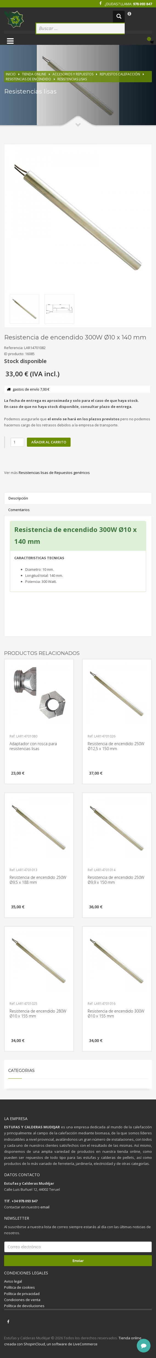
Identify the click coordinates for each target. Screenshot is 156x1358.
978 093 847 (142, 3)
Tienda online (34, 74)
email (44, 1207)
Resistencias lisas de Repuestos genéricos (54, 472)
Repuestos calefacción (120, 74)
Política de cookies (19, 1287)
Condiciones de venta (22, 1299)
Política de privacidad (22, 1293)
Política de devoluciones (24, 1305)
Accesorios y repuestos (72, 74)
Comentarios (19, 509)
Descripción (18, 498)
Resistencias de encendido (28, 79)
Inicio (11, 74)
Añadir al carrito (48, 442)
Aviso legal (13, 1281)
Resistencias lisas (72, 79)
